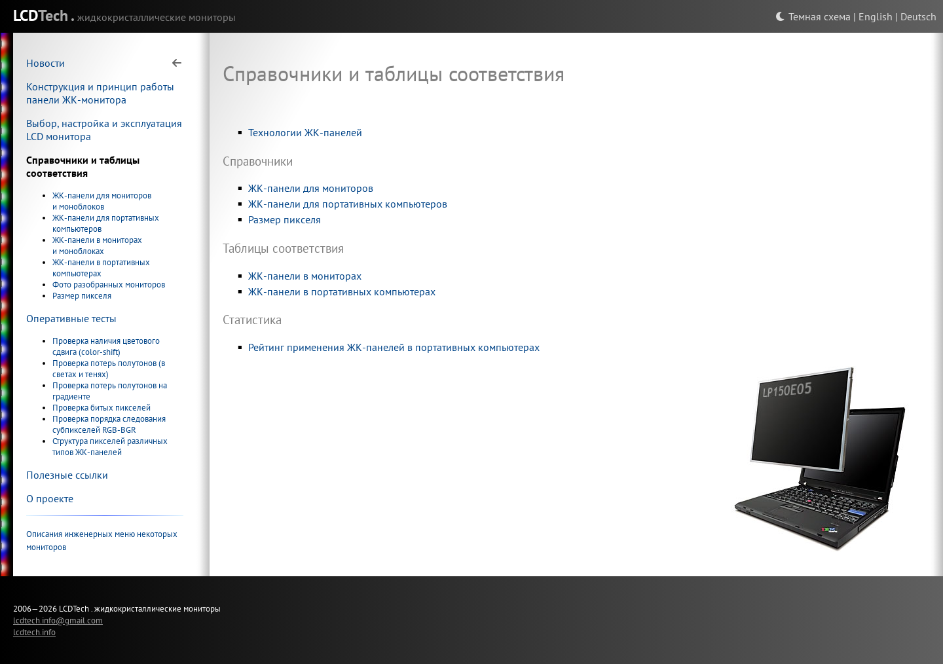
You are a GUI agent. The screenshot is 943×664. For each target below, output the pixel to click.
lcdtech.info (34, 632)
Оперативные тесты (71, 318)
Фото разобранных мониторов (108, 284)
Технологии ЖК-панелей (305, 132)
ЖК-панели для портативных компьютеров (347, 203)
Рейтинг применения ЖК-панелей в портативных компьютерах (394, 347)
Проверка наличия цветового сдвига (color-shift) (106, 346)
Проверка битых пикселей (101, 407)
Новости (45, 62)
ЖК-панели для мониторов (310, 187)
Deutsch (918, 16)
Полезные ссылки (67, 474)
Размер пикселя (81, 295)
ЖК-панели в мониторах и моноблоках (97, 245)
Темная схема (813, 16)
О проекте (49, 498)
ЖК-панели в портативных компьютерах (101, 268)
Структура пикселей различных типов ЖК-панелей (110, 446)
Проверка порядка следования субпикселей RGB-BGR (109, 424)
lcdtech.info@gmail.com (58, 620)
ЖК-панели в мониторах (304, 275)
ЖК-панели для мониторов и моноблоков (101, 201)
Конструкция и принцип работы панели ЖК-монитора (100, 93)
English (876, 16)
